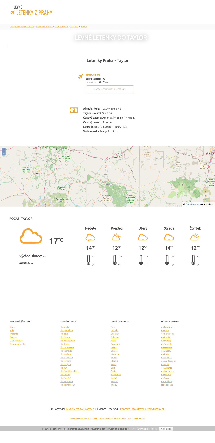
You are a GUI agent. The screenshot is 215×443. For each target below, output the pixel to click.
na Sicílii (165, 364)
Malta (113, 364)
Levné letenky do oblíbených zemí (83, 418)
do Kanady (65, 374)
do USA (63, 368)
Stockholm (116, 374)
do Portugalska (67, 341)
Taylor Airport (93, 75)
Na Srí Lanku (167, 385)
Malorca (115, 354)
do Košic (165, 354)
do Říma (165, 330)
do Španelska (66, 330)
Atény (113, 347)
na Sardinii (166, 378)
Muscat (114, 381)
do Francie (65, 337)
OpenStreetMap (193, 204)
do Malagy (166, 341)
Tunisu (114, 385)
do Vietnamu (66, 381)
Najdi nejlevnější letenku (110, 89)
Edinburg (115, 337)
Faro (113, 327)
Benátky (115, 334)
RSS (129, 418)
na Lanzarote (167, 371)
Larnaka (114, 330)
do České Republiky (69, 371)
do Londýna (166, 327)
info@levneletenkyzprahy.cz (147, 408)
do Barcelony (167, 334)
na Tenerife (166, 344)
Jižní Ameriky (16, 341)
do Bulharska (66, 358)
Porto (113, 371)
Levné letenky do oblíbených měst (112, 418)
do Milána (166, 374)
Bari (113, 368)
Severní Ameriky (17, 344)
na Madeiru (166, 358)
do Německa (66, 351)
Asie (12, 330)
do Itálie (64, 334)
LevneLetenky (80, 408)
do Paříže (165, 337)
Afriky (13, 327)
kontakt (125, 408)
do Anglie (64, 327)
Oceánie (14, 334)
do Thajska (65, 364)
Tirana (114, 358)
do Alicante (166, 368)
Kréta (113, 341)
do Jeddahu (166, 381)
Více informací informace (145, 429)
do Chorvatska (67, 347)
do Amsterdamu (169, 361)
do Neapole (166, 347)
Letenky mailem (139, 418)
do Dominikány (67, 385)
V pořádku (166, 429)
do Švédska (65, 354)
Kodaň (114, 378)
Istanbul (114, 361)
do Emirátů (65, 378)
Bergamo (115, 344)
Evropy (13, 337)
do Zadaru (166, 351)
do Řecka (64, 344)
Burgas (114, 351)
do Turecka (65, 361)
